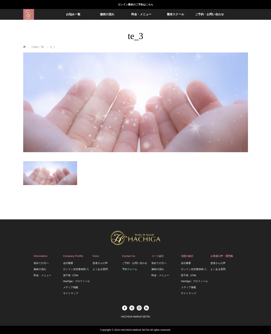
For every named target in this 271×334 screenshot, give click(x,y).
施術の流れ (107, 14)
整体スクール (175, 14)
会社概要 (68, 263)
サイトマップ (70, 293)
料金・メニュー (141, 14)
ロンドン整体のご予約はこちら (135, 4)
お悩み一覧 (73, 14)
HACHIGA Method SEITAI (134, 329)
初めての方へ (41, 263)
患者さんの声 (100, 263)
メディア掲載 (70, 287)
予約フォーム (129, 269)
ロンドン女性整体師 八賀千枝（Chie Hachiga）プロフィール (76, 275)
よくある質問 (100, 269)
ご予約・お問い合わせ (209, 14)
